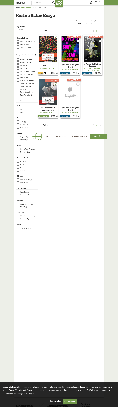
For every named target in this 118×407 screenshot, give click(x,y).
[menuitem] (91, 2)
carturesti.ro (26, 8)
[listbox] (96, 23)
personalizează (55, 390)
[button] (43, 2)
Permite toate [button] (69, 401)
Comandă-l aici (98, 136)
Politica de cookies (100, 390)
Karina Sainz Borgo (48, 68)
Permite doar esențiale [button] (52, 401)
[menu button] (22, 2)
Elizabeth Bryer (92, 71)
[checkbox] (27, 41)
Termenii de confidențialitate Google (18, 394)
